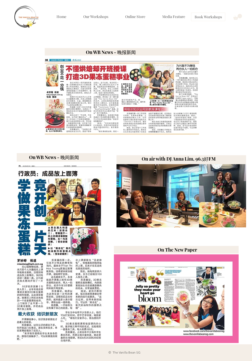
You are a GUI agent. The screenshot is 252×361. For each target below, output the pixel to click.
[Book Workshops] (208, 17)
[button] (237, 17)
